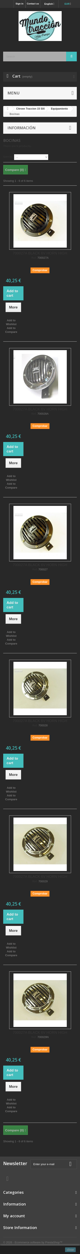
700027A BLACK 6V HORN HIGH (40, 253)
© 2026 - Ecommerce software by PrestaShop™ (33, 1242)
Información (21, 127)
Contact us (33, 3)
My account (14, 1215)
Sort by (8, 156)
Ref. (34, 257)
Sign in (19, 3)
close (70, 1249)
